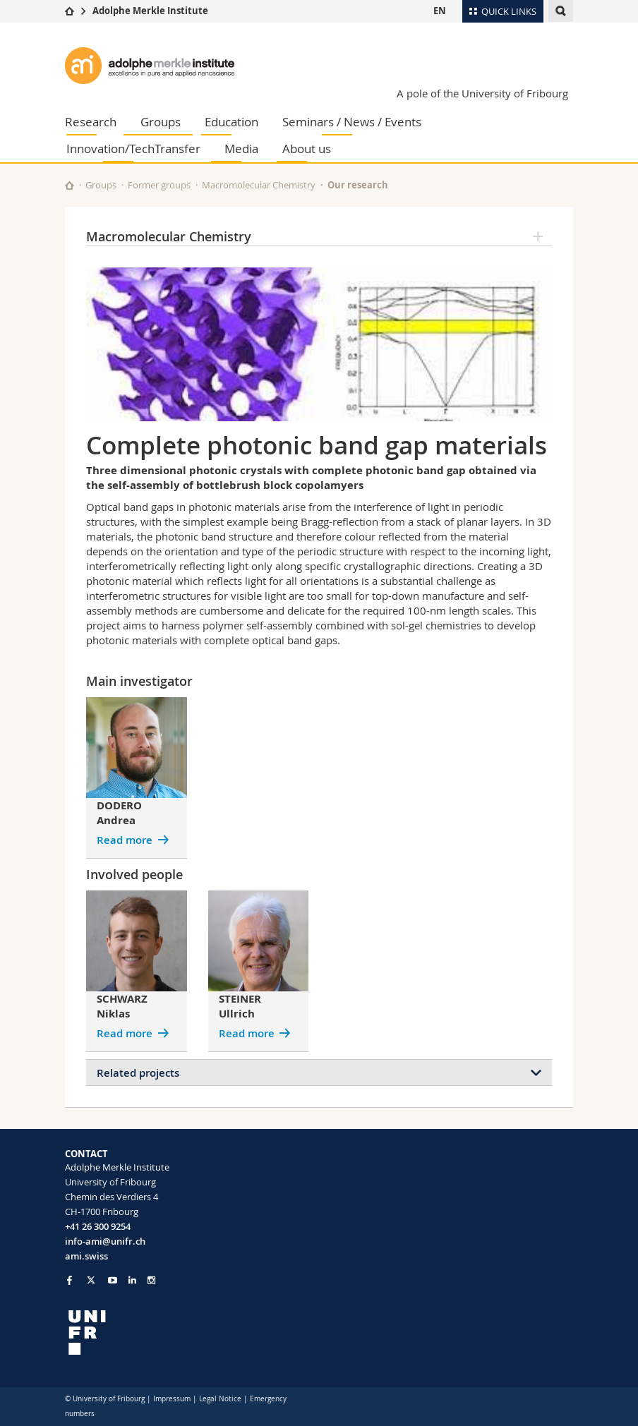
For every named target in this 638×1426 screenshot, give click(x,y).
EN (439, 10)
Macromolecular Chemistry (258, 185)
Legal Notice (220, 1398)
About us (306, 148)
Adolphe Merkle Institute (150, 10)
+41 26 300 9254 (98, 1226)
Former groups (159, 185)
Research (90, 122)
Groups (160, 122)
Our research (357, 185)
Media (241, 148)
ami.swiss (86, 1256)
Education (231, 122)
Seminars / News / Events (351, 122)
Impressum (172, 1398)
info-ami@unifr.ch (105, 1241)
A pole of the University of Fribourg (482, 93)
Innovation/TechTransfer (133, 148)
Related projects (138, 1072)
